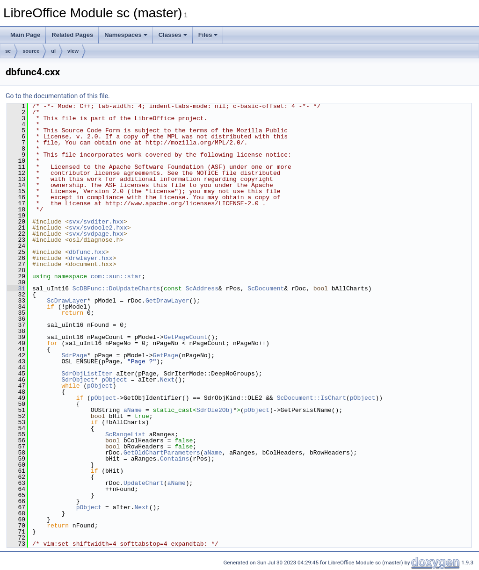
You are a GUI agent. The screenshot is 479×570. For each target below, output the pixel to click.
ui (53, 51)
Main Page (25, 34)
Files (208, 34)
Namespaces (125, 34)
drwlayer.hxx (91, 258)
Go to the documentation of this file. (58, 96)
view (73, 51)
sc (8, 51)
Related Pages (72, 34)
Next (167, 379)
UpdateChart (143, 483)
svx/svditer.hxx (96, 221)
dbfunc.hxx (87, 252)
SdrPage (74, 355)
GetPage (165, 355)
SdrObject (77, 379)
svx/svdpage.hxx (96, 234)
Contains (174, 459)
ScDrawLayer (67, 300)
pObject (114, 379)
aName (132, 410)
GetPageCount (186, 337)
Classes (173, 34)
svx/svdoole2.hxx (98, 228)
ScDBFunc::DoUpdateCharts (116, 288)
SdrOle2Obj (214, 410)
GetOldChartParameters (161, 452)
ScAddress (202, 288)
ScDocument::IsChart (311, 398)
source (30, 51)
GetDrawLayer (167, 300)
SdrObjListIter (86, 373)
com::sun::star (116, 276)
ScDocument (265, 288)
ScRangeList (125, 434)
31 (16, 288)
